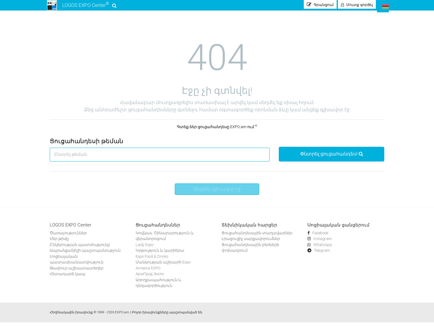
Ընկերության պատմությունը (80, 248)
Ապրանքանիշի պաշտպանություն (85, 254)
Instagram (322, 242)
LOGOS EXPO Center (82, 7)
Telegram (321, 254)
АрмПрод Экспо (150, 277)
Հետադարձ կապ (67, 277)
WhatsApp (322, 248)
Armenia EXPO (148, 271)
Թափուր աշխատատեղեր (76, 271)
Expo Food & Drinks (152, 259)
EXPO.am (122, 316)
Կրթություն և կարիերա (160, 254)
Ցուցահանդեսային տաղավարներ (257, 236)
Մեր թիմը (59, 242)
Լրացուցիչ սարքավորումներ (251, 242)
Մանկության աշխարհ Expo (163, 265)
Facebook (319, 236)
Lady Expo (144, 248)
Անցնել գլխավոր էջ (217, 192)
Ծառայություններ (68, 236)
